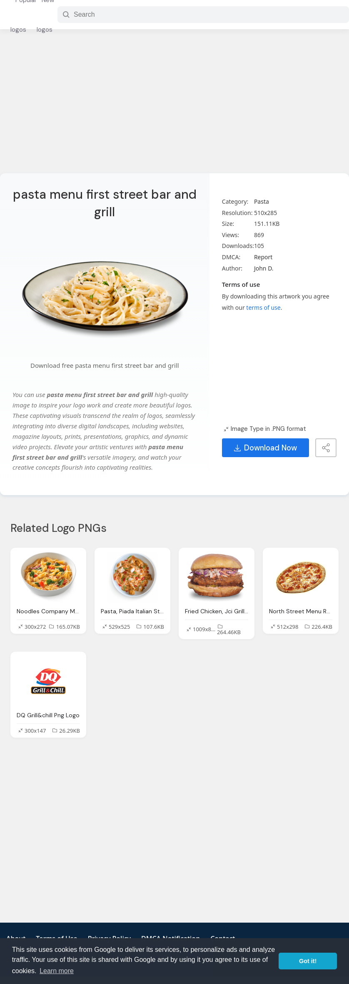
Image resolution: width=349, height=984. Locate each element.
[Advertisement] (174, 106)
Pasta (261, 201)
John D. (264, 268)
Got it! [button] (308, 961)
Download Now (265, 448)
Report (263, 257)
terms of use (263, 307)
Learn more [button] (57, 970)
